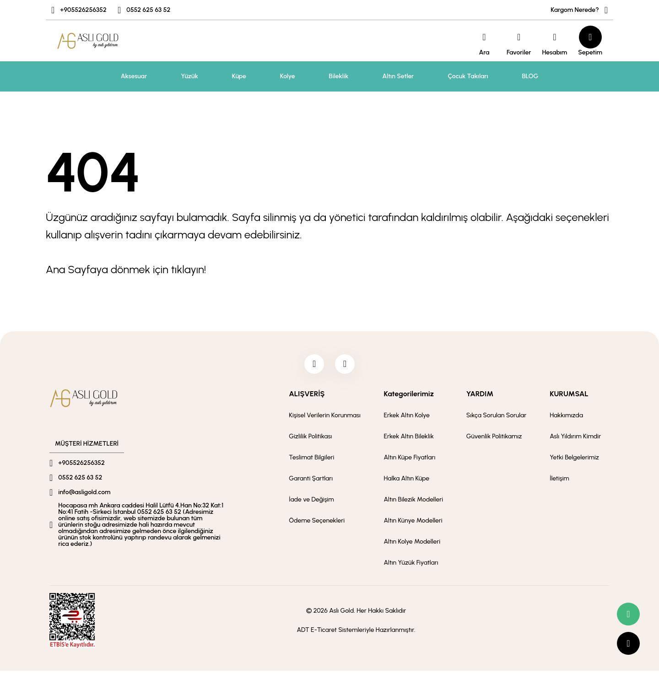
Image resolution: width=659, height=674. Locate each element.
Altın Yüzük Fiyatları (411, 566)
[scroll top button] (628, 643)
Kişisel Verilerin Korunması (325, 418)
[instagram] (346, 365)
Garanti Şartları (311, 481)
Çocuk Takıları (468, 76)
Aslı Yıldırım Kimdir (575, 439)
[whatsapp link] (628, 614)
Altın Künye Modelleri (413, 524)
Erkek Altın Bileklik (409, 439)
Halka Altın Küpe (407, 481)
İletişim (559, 481)
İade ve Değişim (311, 503)
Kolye (287, 76)
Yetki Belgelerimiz (574, 460)
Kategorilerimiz (409, 397)
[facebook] (312, 365)
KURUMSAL (569, 397)
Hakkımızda (566, 418)
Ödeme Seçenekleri (317, 524)
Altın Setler (398, 76)
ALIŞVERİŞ (306, 397)
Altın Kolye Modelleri (412, 545)
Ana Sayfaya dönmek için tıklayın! (126, 269)
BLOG (530, 76)
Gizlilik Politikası (310, 439)
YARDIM (480, 397)
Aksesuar (134, 76)
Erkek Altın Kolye (407, 418)
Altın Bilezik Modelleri (413, 503)
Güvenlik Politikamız (494, 439)
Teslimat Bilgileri (311, 460)
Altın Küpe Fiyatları (410, 460)
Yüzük (189, 76)
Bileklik (339, 76)
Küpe (239, 76)
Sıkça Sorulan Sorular (496, 418)
